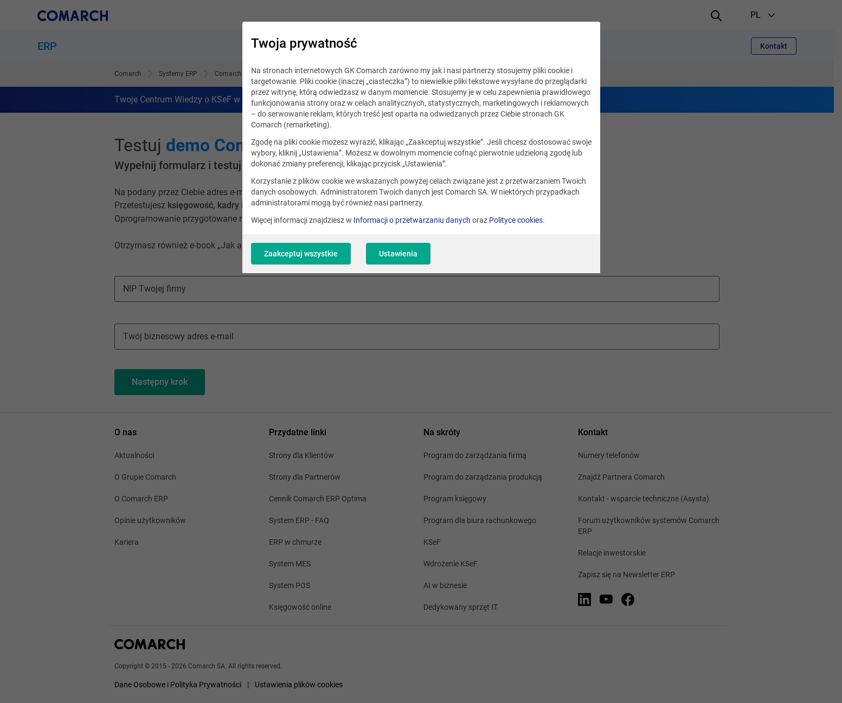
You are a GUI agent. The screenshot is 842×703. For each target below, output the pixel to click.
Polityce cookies (516, 220)
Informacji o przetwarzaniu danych (412, 220)
